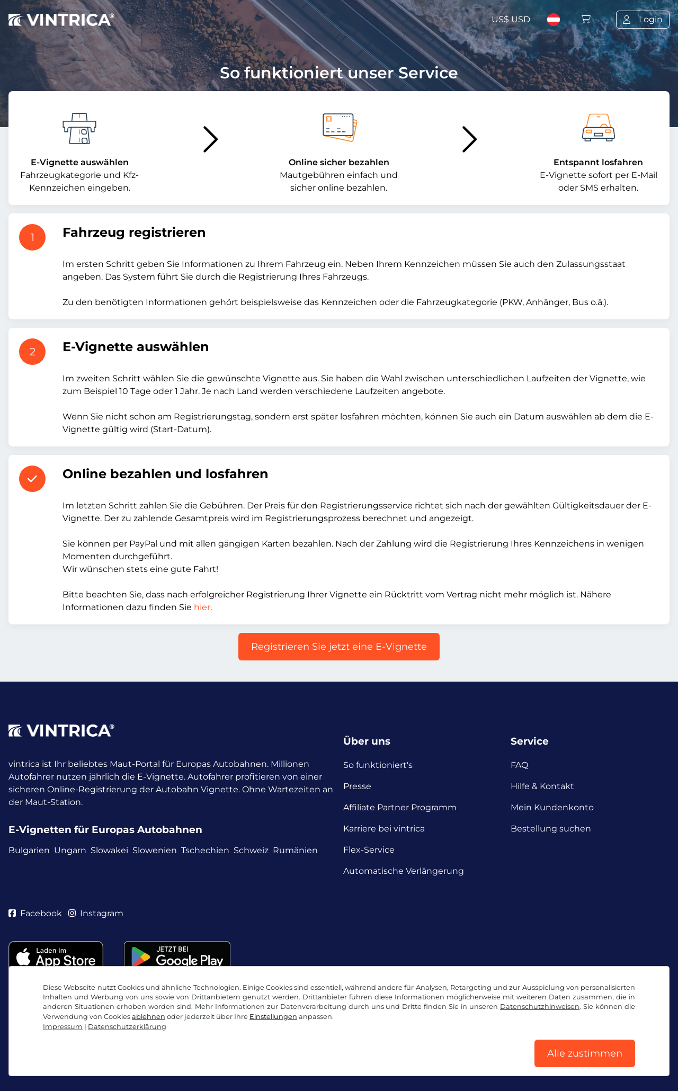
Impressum (63, 1027)
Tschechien (205, 850)
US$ (511, 19)
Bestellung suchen (551, 829)
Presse (357, 786)
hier (202, 607)
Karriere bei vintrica (384, 829)
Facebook (35, 913)
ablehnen (148, 1017)
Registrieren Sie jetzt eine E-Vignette (339, 646)
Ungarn (70, 850)
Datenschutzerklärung (127, 1027)
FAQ (519, 765)
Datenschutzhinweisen (539, 1006)
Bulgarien (29, 850)
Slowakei (109, 850)
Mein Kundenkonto (552, 807)
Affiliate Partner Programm (400, 807)
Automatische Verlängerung (403, 871)
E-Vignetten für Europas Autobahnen (105, 830)
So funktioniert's (378, 765)
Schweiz (251, 850)
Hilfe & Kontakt (542, 786)
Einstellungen (273, 1017)
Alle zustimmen (584, 1053)
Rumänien (295, 850)
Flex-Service (369, 850)
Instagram (95, 913)
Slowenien (154, 850)
